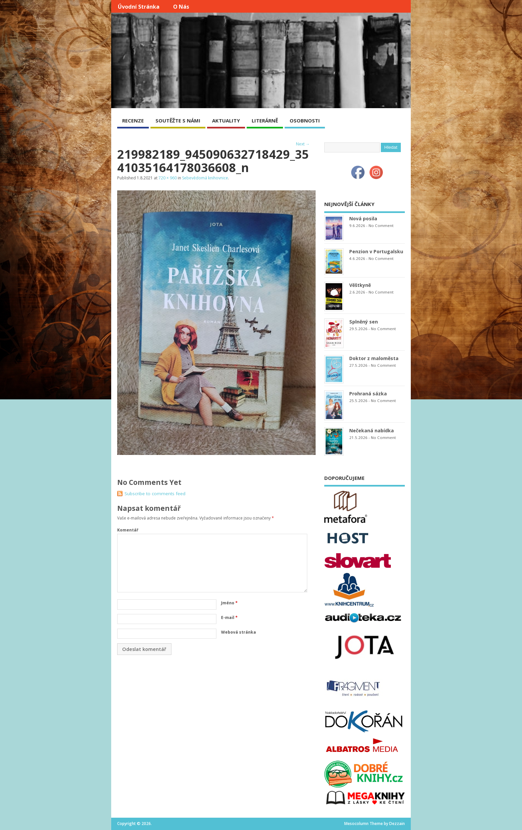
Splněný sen (363, 321)
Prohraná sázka (368, 393)
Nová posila (363, 218)
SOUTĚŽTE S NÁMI (177, 120)
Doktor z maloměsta (373, 358)
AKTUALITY (226, 120)
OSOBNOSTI (305, 120)
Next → (303, 144)
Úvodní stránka (138, 6)
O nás (181, 6)
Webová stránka (238, 632)
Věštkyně (360, 285)
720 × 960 (167, 178)
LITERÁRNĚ (265, 120)
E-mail (229, 617)
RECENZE (133, 120)
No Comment (381, 225)
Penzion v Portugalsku (376, 251)
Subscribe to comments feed (155, 494)
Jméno (229, 603)
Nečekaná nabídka (371, 430)
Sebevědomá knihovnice (205, 178)
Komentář (127, 530)
